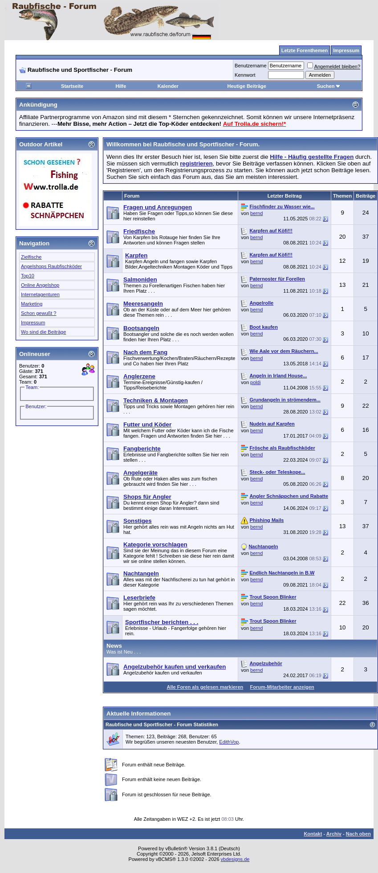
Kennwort (245, 75)
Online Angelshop (40, 285)
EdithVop (229, 742)
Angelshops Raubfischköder (51, 266)
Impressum (33, 322)
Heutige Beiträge (246, 86)
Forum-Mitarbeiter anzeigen (282, 687)
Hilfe (121, 86)
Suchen (329, 86)
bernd (256, 213)
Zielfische (31, 257)
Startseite (72, 86)
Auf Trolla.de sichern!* (254, 123)
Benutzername (251, 65)
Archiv (333, 833)
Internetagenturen (40, 294)
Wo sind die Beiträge (43, 332)
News (114, 645)
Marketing (31, 303)
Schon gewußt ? (39, 313)
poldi (255, 382)
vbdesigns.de (235, 859)
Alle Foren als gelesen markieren (205, 687)
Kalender (168, 86)
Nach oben (358, 833)
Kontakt (313, 833)
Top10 (27, 275)
